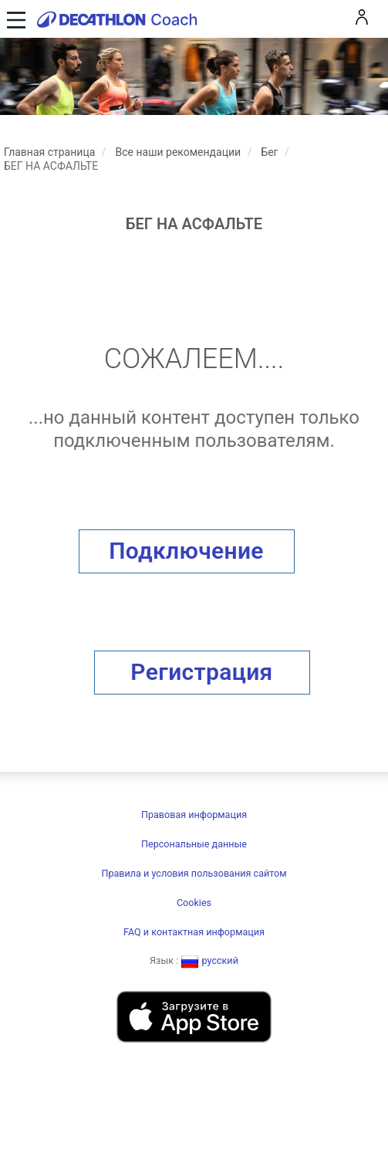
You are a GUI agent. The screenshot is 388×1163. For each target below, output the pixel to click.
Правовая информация (194, 814)
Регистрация (201, 671)
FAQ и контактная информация (194, 932)
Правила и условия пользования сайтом (193, 873)
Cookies (194, 902)
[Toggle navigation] (14, 19)
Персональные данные (194, 844)
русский (209, 960)
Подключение (186, 550)
